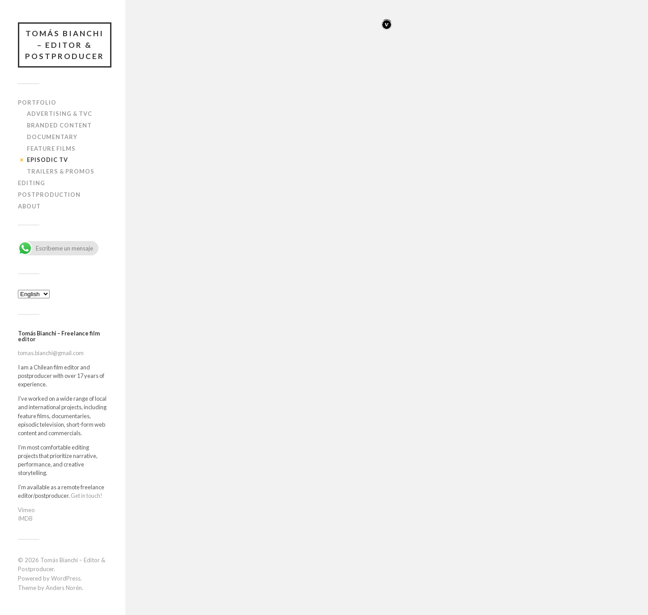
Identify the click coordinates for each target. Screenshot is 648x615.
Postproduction (49, 194)
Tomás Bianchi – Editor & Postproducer (64, 45)
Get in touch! (86, 495)
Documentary (52, 136)
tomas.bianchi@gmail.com (51, 352)
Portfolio (37, 102)
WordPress (66, 578)
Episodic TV (47, 159)
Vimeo (26, 509)
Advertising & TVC (59, 113)
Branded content (59, 125)
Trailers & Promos (60, 171)
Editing (31, 183)
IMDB (25, 518)
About (29, 206)
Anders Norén (64, 587)
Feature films (51, 148)
